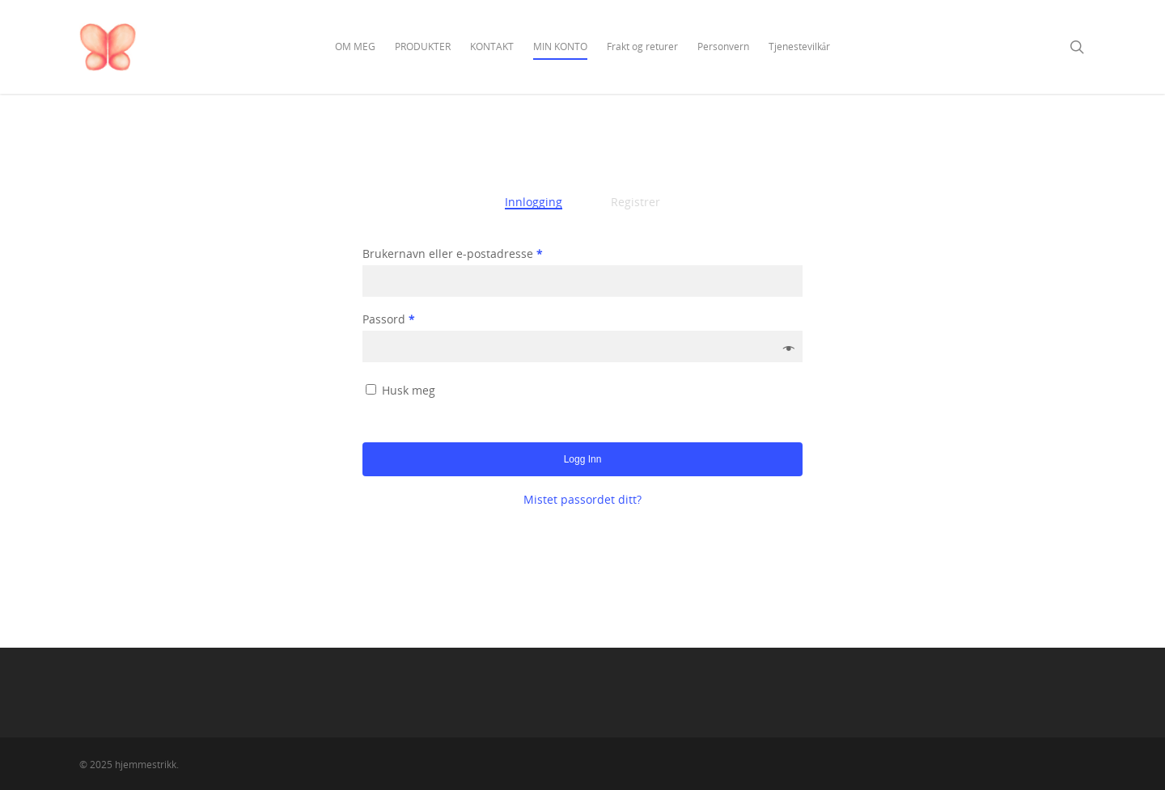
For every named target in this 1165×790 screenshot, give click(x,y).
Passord (388, 319)
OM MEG (355, 46)
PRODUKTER (423, 46)
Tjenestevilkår (799, 46)
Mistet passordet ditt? (582, 499)
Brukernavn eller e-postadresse (452, 253)
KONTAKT (492, 46)
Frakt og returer (642, 46)
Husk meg (408, 390)
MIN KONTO (560, 46)
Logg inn (583, 459)
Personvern (723, 46)
